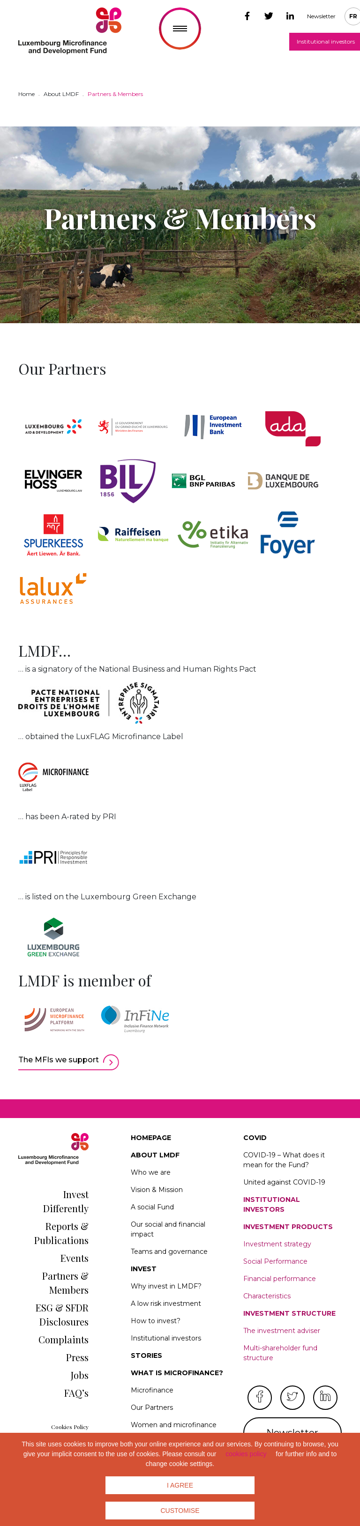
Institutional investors (166, 1338)
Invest (144, 1269)
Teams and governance (169, 1251)
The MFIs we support (58, 1059)
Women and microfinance (174, 1425)
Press (77, 1357)
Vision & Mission (157, 1189)
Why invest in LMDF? (166, 1286)
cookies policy (245, 1454)
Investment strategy (277, 1244)
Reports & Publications (61, 1233)
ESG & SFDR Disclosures (62, 1314)
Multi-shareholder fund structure (280, 1353)
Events (74, 1258)
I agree (180, 1485)
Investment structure (289, 1313)
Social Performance (275, 1261)
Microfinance (152, 1390)
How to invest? (155, 1321)
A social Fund (152, 1207)
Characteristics (267, 1296)
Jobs (80, 1375)
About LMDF (155, 1155)
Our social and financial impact (168, 1229)
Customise (180, 1510)
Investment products (288, 1226)
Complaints (63, 1339)
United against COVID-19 (284, 1182)
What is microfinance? (177, 1373)
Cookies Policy (70, 1426)
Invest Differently (66, 1201)
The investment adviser (281, 1330)
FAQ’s (76, 1392)
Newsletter (321, 16)
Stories (146, 1355)
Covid (255, 1137)
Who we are (151, 1172)
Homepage (151, 1137)
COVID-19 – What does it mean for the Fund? (284, 1160)
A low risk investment (166, 1303)
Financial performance (279, 1278)
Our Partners (152, 1407)
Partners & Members (65, 1282)
